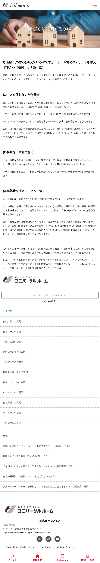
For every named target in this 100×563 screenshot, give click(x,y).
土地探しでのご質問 (13, 362)
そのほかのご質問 (12, 422)
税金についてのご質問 (14, 382)
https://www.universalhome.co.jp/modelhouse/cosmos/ (26, 532)
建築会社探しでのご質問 (15, 372)
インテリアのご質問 (13, 392)
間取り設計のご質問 (13, 341)
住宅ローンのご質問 (13, 331)
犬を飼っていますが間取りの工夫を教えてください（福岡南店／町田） (39, 466)
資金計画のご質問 (12, 321)
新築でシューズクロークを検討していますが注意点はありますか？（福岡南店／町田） (47, 486)
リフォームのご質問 (13, 412)
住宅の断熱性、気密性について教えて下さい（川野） (30, 476)
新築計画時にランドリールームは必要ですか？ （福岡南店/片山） (37, 446)
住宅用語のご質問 (12, 402)
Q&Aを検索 (50, 301)
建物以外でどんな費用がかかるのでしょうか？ (26, 456)
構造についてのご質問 (14, 351)
